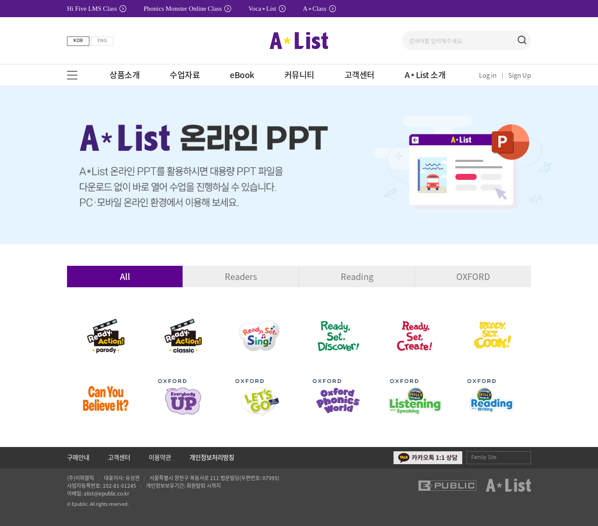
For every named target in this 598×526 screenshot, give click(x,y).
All (125, 276)
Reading (357, 276)
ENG (102, 40)
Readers (241, 276)
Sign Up (519, 75)
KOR (78, 40)
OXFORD (473, 276)
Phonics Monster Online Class (187, 8)
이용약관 (160, 457)
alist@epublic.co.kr (106, 493)
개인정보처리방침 (211, 457)
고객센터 (119, 457)
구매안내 (78, 457)
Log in (488, 75)
